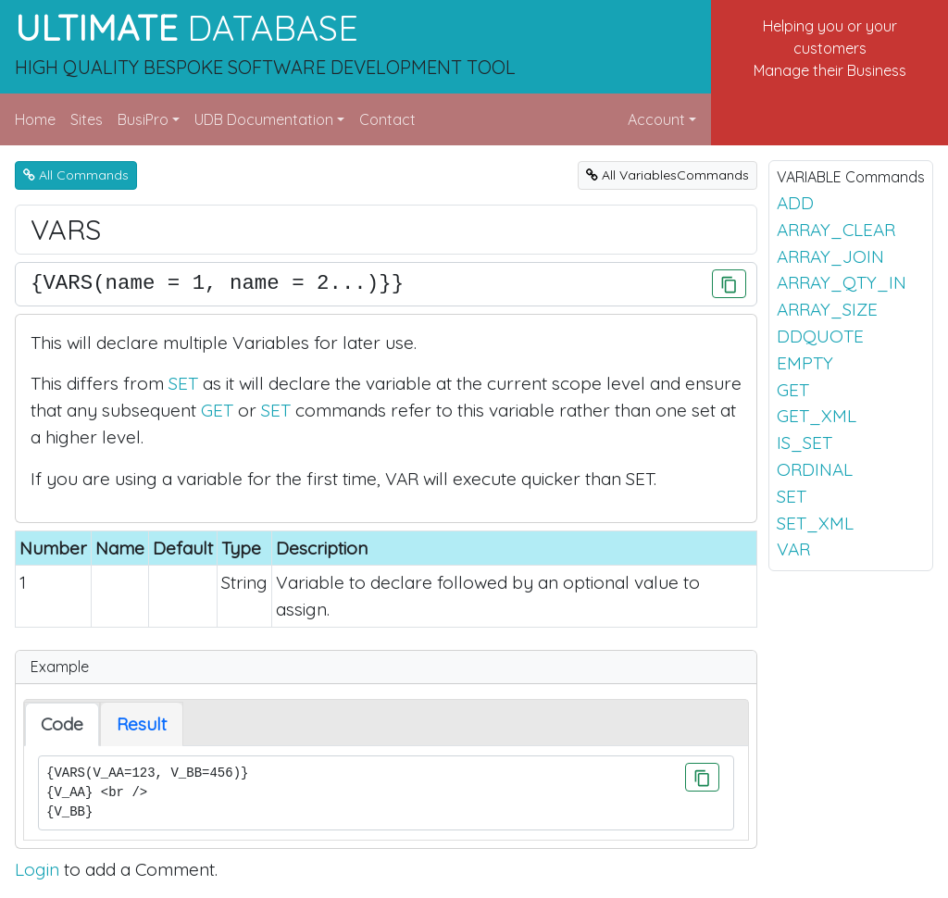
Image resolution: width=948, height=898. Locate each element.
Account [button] (656, 119)
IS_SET (804, 442)
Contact (387, 119)
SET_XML (815, 523)
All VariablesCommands (667, 175)
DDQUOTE (820, 336)
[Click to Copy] (729, 283)
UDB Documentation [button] (263, 119)
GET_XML (816, 416)
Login (37, 869)
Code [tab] (62, 724)
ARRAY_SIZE (827, 309)
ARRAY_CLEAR (836, 229)
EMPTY (805, 363)
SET (183, 383)
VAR (793, 549)
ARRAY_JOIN (830, 256)
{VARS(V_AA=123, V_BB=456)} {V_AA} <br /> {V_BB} (386, 792)
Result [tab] (142, 724)
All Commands (76, 175)
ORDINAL (815, 469)
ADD (795, 203)
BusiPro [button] (143, 119)
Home (35, 119)
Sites (86, 119)
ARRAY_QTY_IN (841, 282)
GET (217, 410)
